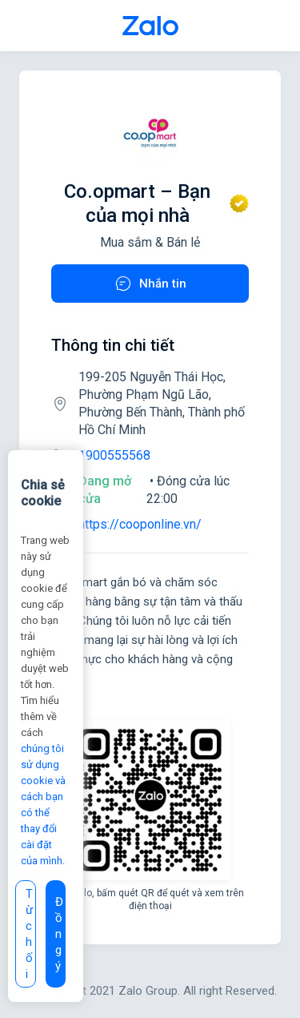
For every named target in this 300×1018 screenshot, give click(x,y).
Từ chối (29, 934)
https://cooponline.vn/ (140, 524)
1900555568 (114, 455)
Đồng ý (59, 934)
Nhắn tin (150, 283)
